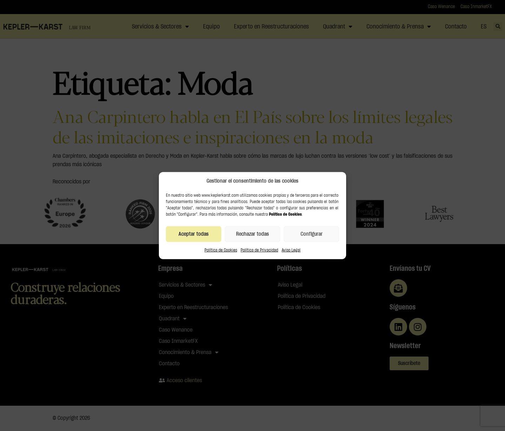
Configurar (312, 233)
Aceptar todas (194, 233)
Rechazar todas (252, 233)
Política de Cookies (220, 250)
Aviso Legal (291, 250)
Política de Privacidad (259, 250)
